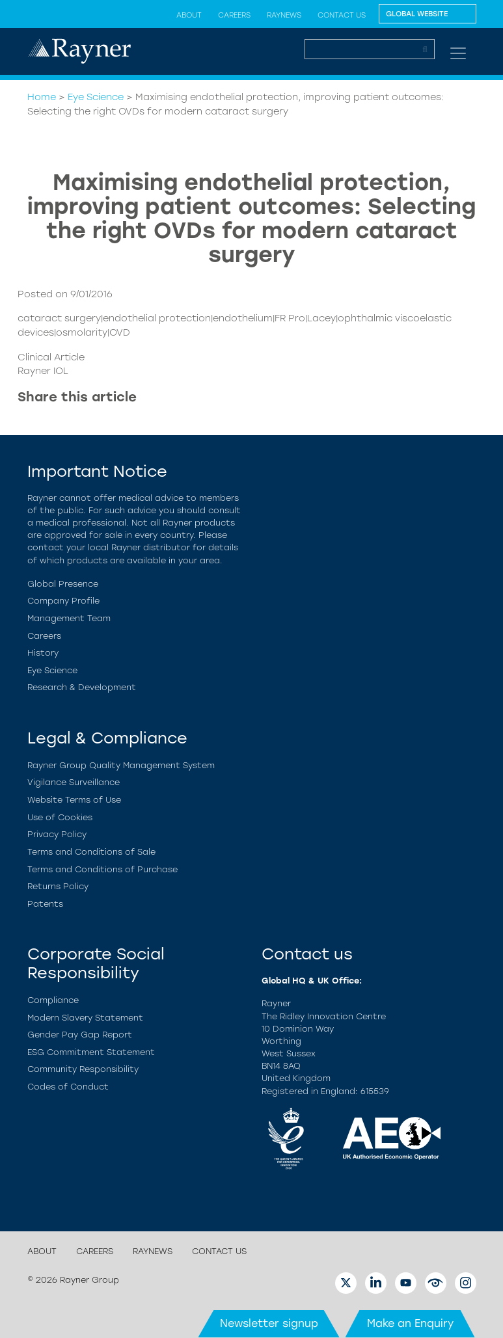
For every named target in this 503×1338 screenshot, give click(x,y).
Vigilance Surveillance (73, 782)
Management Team (69, 618)
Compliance (53, 1000)
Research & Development (81, 687)
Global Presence (62, 584)
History (43, 653)
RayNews (284, 15)
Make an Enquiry (410, 1323)
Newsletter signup (269, 1323)
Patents (45, 904)
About (189, 15)
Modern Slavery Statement (85, 1018)
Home (41, 97)
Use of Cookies (59, 817)
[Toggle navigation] (458, 53)
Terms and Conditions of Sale (91, 852)
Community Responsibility (83, 1069)
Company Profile (63, 601)
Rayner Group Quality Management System (121, 765)
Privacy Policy (57, 834)
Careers (234, 15)
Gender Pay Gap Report (79, 1034)
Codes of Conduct (68, 1086)
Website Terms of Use (74, 800)
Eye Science (96, 97)
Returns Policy (57, 886)
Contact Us (342, 15)
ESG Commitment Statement (91, 1052)
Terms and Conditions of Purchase (102, 869)
